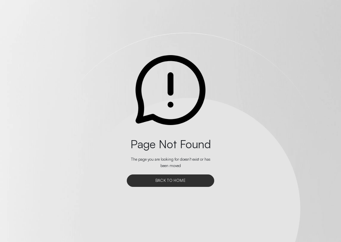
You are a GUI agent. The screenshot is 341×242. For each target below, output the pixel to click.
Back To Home (170, 180)
